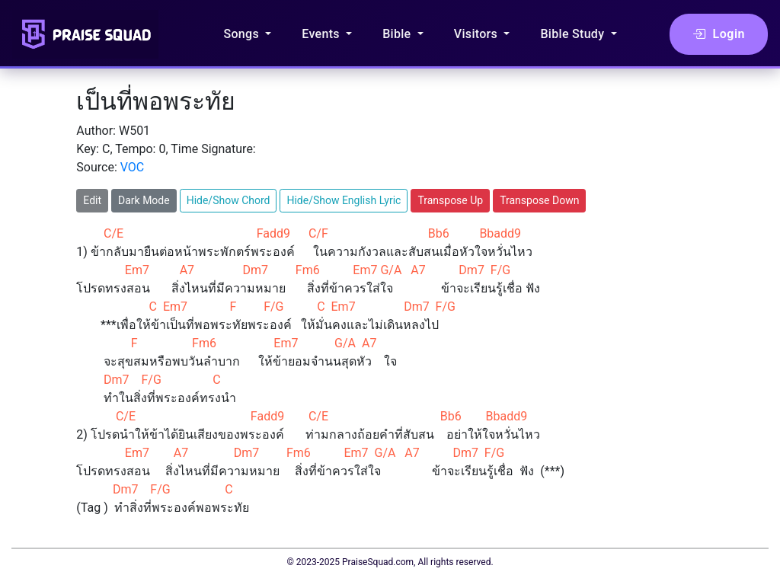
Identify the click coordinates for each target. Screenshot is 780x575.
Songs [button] (242, 34)
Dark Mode (144, 200)
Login (718, 34)
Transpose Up (450, 200)
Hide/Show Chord (228, 200)
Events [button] (322, 34)
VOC (132, 167)
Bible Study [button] (573, 34)
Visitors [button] (477, 34)
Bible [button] (398, 34)
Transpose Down (539, 200)
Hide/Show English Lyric (343, 200)
